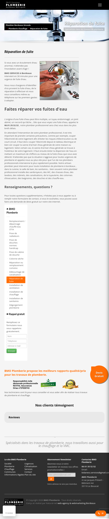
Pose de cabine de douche (16, 253)
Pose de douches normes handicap (13, 244)
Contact (28, 471)
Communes (9, 471)
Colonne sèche (16, 258)
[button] (4, 425)
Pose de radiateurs (14, 234)
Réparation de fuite (39, 28)
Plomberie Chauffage (18, 28)
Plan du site (30, 474)
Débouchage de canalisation (16, 273)
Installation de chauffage (16, 293)
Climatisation (30, 466)
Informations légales (14, 474)
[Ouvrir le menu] (100, 5)
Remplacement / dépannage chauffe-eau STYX (17, 225)
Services (28, 469)
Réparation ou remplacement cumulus (16, 265)
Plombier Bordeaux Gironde (18, 25)
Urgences (29, 463)
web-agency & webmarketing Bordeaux (76, 503)
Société (7, 463)
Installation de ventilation (16, 286)
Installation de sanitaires (16, 299)
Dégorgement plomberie (16, 306)
